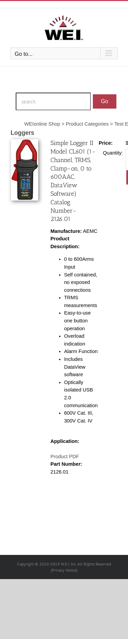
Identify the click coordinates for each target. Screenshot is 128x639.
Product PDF (65, 456)
